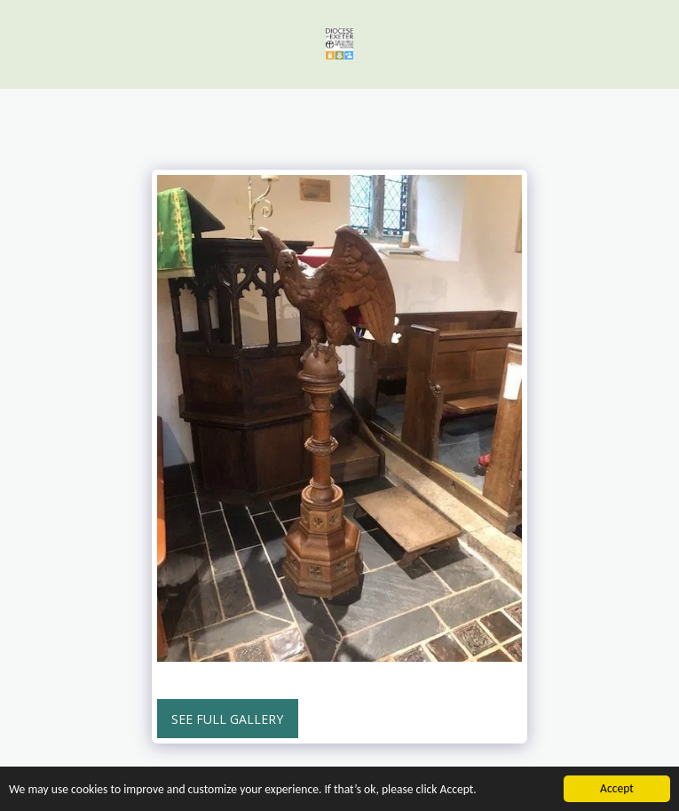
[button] (19, 43)
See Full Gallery (227, 719)
